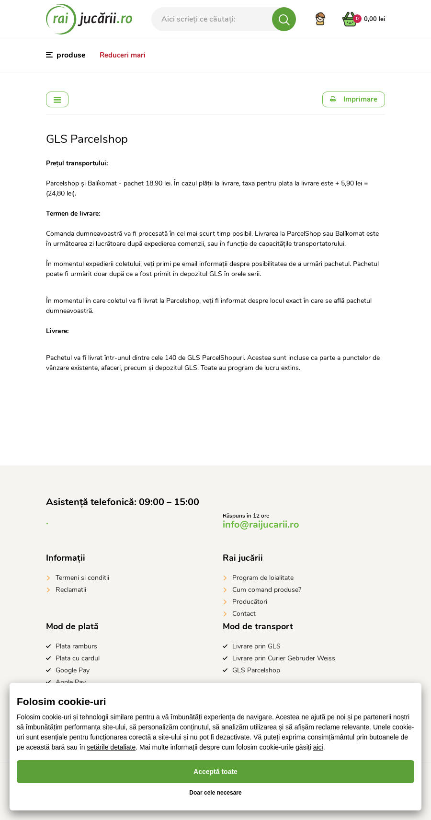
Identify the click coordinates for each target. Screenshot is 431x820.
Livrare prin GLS (256, 646)
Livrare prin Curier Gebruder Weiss (283, 658)
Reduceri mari (123, 55)
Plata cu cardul (78, 658)
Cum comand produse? (266, 589)
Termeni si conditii (82, 577)
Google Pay (73, 670)
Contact (244, 613)
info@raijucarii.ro (261, 524)
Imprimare (353, 99)
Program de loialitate (263, 577)
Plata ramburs (76, 646)
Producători (249, 601)
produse (66, 55)
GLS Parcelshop (256, 670)
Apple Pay (71, 682)
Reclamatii (71, 589)
